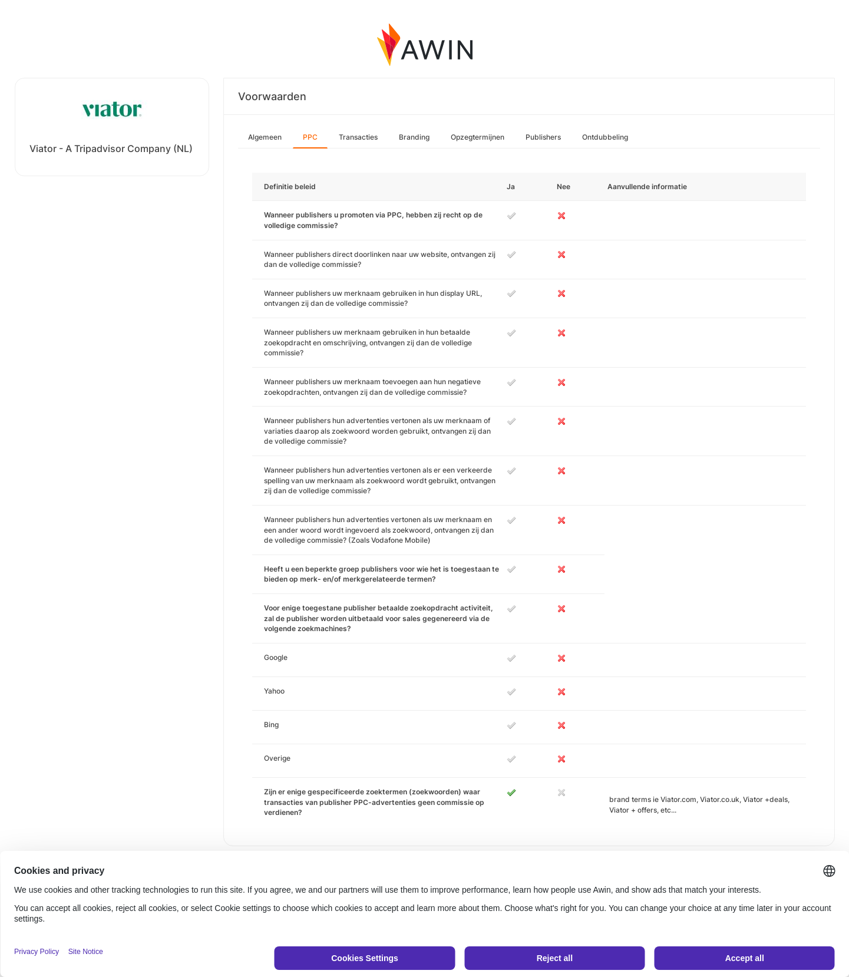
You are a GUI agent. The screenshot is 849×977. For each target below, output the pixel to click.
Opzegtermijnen (477, 137)
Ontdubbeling (605, 137)
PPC (310, 137)
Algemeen (265, 137)
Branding (414, 137)
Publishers (543, 137)
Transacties (358, 137)
